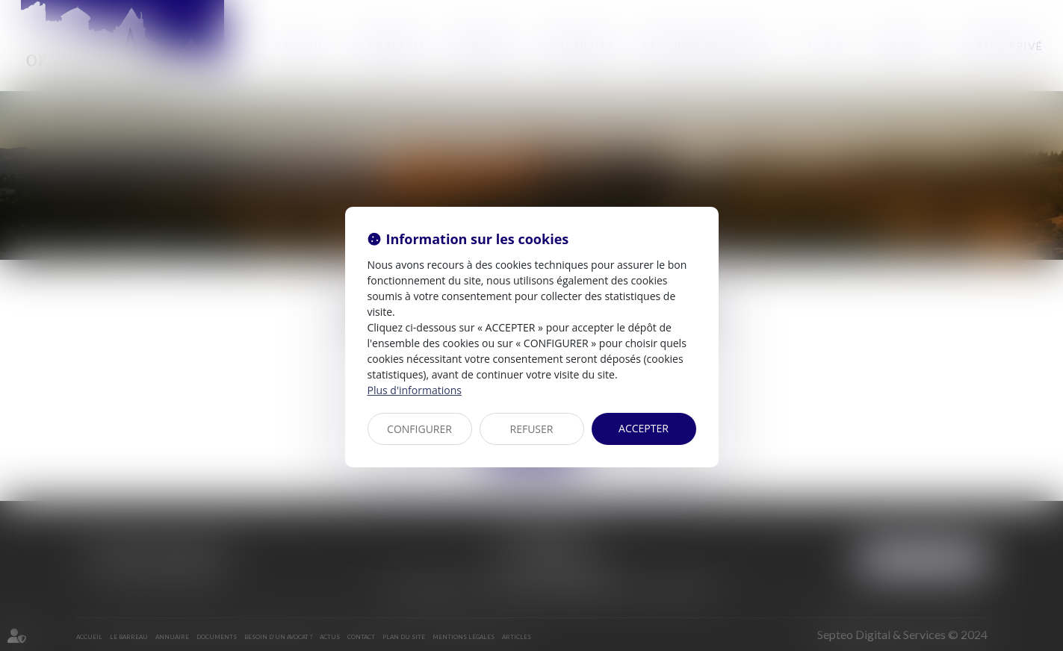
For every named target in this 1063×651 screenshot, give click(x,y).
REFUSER (532, 429)
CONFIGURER (419, 429)
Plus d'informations (415, 390)
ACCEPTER (644, 428)
